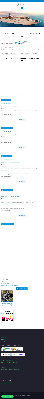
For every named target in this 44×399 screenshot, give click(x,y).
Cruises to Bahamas (6, 283)
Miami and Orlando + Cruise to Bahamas (10, 285)
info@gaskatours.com (7, 383)
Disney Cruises (5, 281)
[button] (7, 396)
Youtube (3, 342)
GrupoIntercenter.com (25, 395)
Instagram (4, 341)
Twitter (3, 339)
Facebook (4, 337)
